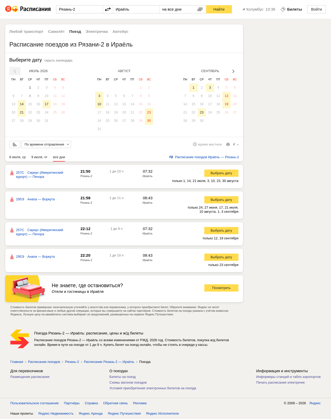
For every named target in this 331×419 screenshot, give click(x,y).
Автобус (120, 31)
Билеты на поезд (122, 377)
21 (22, 112)
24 (46, 112)
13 (13, 104)
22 (30, 112)
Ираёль (147, 176)
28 (22, 121)
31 (46, 121)
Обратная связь (115, 403)
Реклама (140, 403)
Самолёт (56, 31)
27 (13, 121)
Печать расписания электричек (280, 383)
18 (55, 104)
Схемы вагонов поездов (128, 383)
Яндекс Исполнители (162, 414)
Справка (91, 403)
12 (63, 96)
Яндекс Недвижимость (56, 414)
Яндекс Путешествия (124, 414)
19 (63, 104)
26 (63, 112)
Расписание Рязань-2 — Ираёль (109, 362)
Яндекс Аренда (91, 414)
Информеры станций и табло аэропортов (288, 377)
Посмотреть (221, 288)
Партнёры (71, 403)
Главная (16, 362)
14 (22, 104)
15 (30, 104)
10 (46, 96)
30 (38, 121)
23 (38, 112)
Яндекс (315, 403)
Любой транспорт (26, 31)
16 (38, 104)
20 (13, 112)
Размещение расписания (29, 377)
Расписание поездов (44, 362)
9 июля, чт (39, 157)
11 (55, 96)
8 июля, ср (17, 157)
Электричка (97, 31)
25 (55, 112)
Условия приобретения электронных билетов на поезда (152, 388)
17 (46, 104)
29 (30, 121)
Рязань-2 (86, 176)
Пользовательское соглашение (34, 403)
